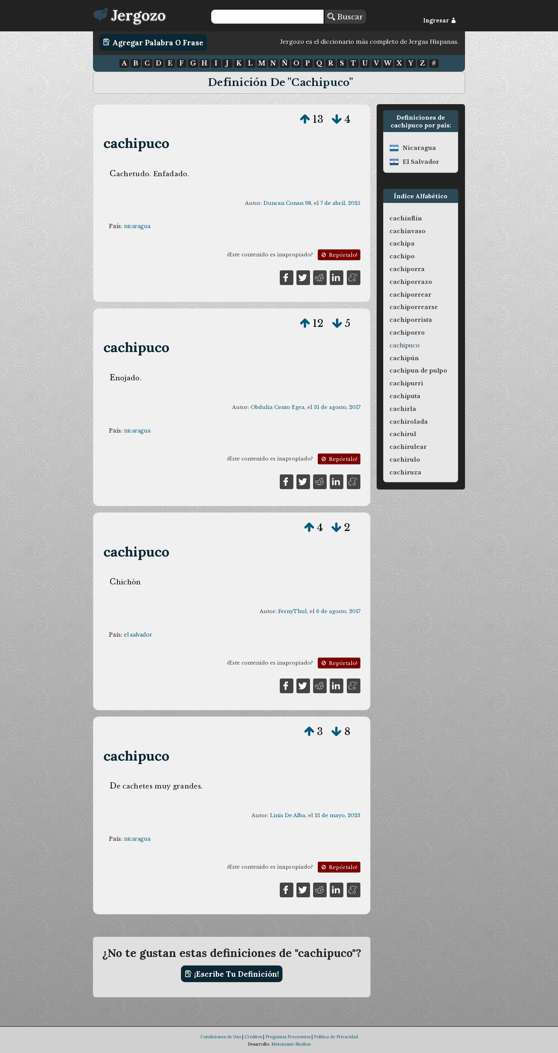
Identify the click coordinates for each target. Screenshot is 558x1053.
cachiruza (405, 472)
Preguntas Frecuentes (287, 1036)
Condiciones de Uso (220, 1036)
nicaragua (137, 226)
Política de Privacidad (336, 1036)
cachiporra (407, 269)
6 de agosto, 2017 (338, 611)
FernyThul (292, 611)
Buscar (345, 16)
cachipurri (406, 383)
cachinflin (405, 218)
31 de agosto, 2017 (337, 407)
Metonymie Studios (290, 1044)
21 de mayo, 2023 (337, 815)
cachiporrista (410, 319)
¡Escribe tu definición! (232, 974)
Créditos (253, 1036)
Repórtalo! (338, 255)
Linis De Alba (287, 815)
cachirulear (408, 446)
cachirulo (404, 459)
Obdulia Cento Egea (278, 407)
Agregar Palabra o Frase (153, 42)
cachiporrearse (413, 307)
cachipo (402, 256)
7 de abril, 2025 (340, 203)
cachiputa (404, 396)
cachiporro (407, 332)
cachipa (402, 243)
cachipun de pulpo (418, 370)
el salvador (138, 634)
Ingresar (439, 20)
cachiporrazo (410, 281)
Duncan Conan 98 (287, 203)
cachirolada (408, 421)
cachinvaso (407, 231)
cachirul (402, 434)
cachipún (404, 358)
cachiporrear (410, 294)
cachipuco (136, 143)
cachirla (402, 408)
